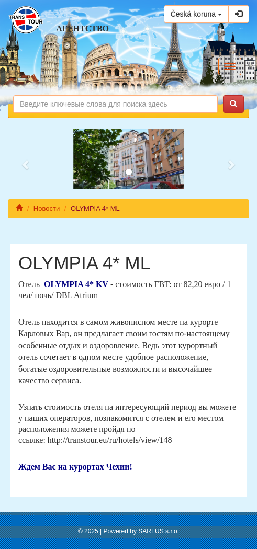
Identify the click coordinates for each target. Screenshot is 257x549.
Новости (46, 208)
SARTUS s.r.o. (158, 531)
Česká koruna (196, 14)
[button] (26, 159)
